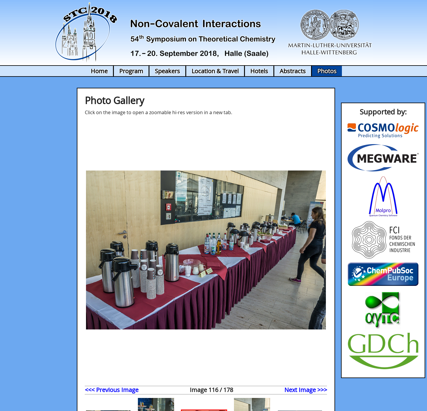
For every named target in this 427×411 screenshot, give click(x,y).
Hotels (259, 71)
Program (131, 71)
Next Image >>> (305, 390)
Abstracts (293, 71)
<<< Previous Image (111, 390)
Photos (327, 71)
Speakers (167, 71)
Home (99, 71)
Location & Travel (215, 71)
